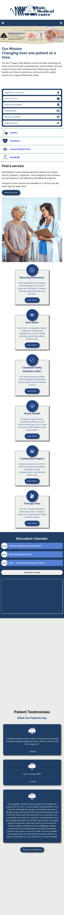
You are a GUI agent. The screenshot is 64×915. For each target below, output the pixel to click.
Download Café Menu (32, 104)
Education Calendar (32, 117)
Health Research (31, 124)
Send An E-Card (32, 98)
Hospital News (32, 110)
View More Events (32, 572)
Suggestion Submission (32, 92)
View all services (11, 192)
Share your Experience (31, 850)
